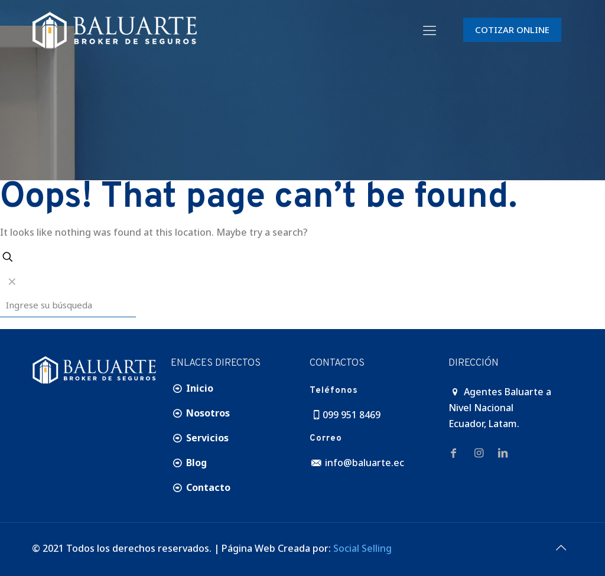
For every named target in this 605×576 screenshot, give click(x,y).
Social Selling (362, 548)
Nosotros (200, 412)
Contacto (200, 487)
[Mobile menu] (429, 29)
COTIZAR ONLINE (512, 29)
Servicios (200, 437)
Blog (189, 462)
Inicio (192, 388)
